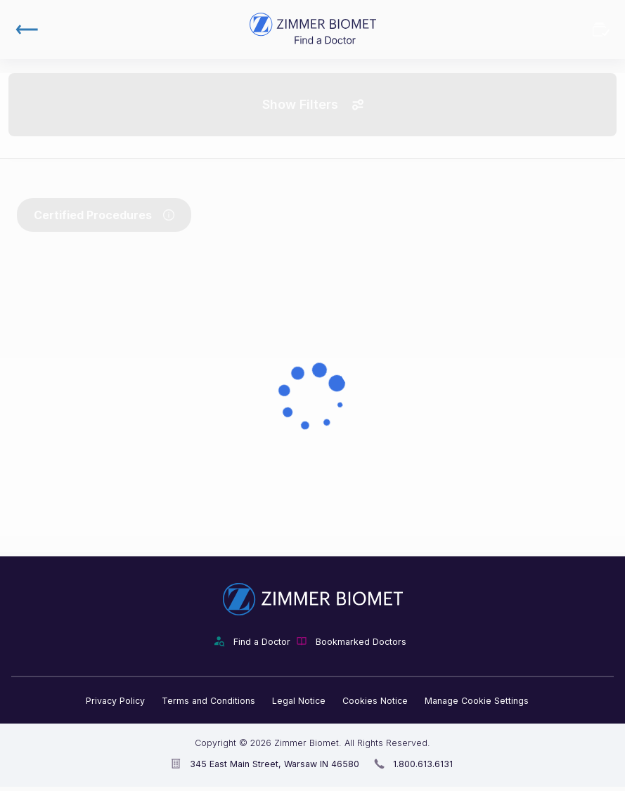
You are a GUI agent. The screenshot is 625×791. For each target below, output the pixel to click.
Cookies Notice (375, 700)
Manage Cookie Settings (477, 700)
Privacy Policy (115, 700)
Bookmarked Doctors (601, 29)
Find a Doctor (261, 641)
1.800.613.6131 (423, 764)
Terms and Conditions (208, 700)
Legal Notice (299, 700)
